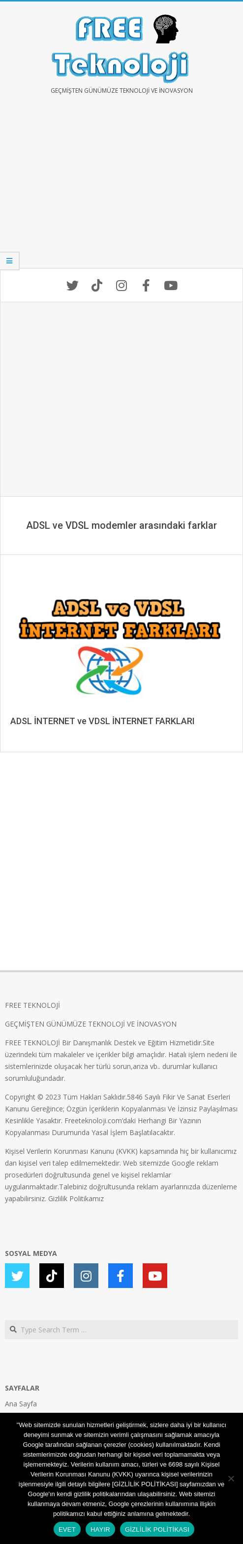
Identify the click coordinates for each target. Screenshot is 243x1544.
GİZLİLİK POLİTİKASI (157, 1529)
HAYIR (100, 1529)
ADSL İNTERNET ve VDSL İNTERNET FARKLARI (102, 721)
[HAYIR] (231, 1478)
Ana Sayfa (21, 1403)
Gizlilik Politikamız (76, 1198)
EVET (67, 1529)
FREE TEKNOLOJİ (32, 1005)
